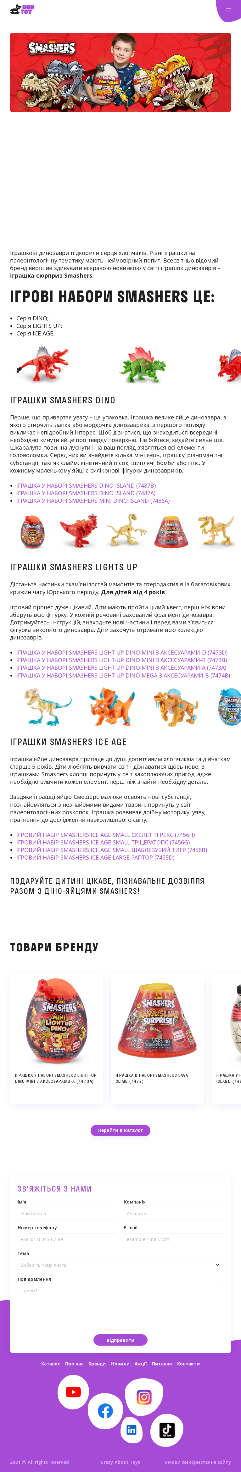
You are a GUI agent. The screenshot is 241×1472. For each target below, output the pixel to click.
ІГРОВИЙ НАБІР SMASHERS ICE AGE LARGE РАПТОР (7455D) (95, 857)
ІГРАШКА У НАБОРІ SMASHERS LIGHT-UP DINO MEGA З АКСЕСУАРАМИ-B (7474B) (123, 675)
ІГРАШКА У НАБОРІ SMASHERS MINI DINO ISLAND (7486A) (93, 500)
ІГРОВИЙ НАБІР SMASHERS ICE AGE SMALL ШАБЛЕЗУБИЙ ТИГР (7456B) (111, 850)
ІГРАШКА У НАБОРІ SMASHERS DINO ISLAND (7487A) (85, 493)
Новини (120, 1364)
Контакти (188, 1364)
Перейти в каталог (120, 1130)
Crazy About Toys (120, 1462)
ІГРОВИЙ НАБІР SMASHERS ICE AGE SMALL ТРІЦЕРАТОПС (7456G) (103, 842)
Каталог (50, 1364)
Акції (141, 1364)
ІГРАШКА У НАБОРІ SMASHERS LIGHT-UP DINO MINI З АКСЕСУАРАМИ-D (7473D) (121, 652)
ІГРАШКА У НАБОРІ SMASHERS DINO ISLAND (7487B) (86, 485)
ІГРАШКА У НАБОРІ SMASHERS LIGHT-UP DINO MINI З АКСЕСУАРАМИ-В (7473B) (121, 660)
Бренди (97, 1364)
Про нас (74, 1364)
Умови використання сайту (198, 1462)
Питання (162, 1364)
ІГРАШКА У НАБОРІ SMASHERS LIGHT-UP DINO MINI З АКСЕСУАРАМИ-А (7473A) (121, 667)
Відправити (121, 1353)
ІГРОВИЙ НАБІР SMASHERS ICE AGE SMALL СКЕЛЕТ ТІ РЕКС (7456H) (105, 834)
